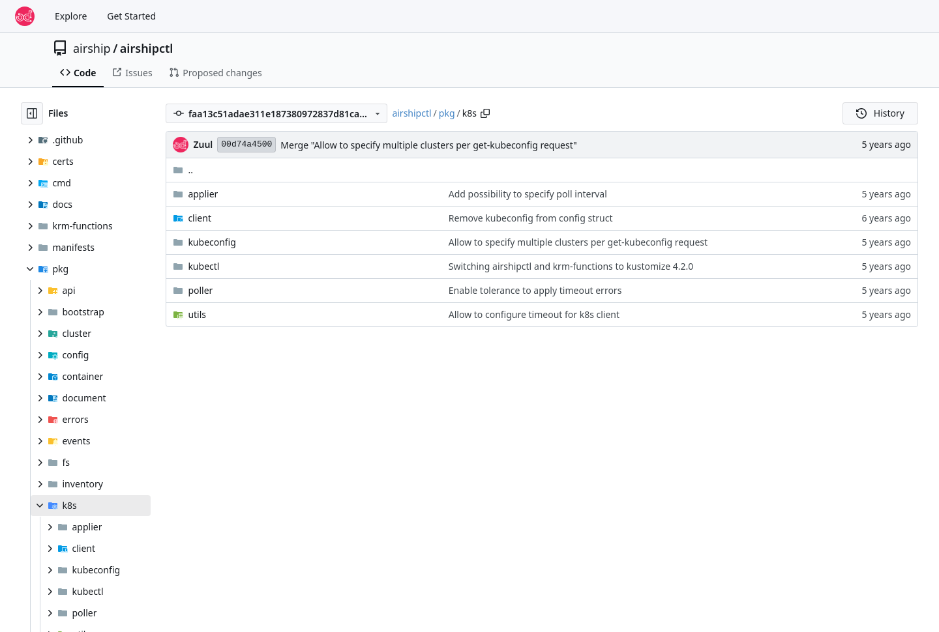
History (880, 113)
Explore (71, 16)
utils (197, 314)
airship (92, 48)
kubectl (203, 266)
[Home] (25, 16)
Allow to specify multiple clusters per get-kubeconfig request (578, 242)
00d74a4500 (246, 144)
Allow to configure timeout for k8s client (534, 314)
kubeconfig (212, 242)
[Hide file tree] (32, 113)
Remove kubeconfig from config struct (531, 218)
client (199, 218)
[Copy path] (485, 113)
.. (183, 170)
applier (203, 194)
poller (200, 290)
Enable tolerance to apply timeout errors (535, 290)
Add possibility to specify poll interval (528, 194)
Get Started (131, 16)
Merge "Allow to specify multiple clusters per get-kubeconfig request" (428, 145)
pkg (447, 113)
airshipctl (146, 48)
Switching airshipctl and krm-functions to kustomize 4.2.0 (571, 266)
